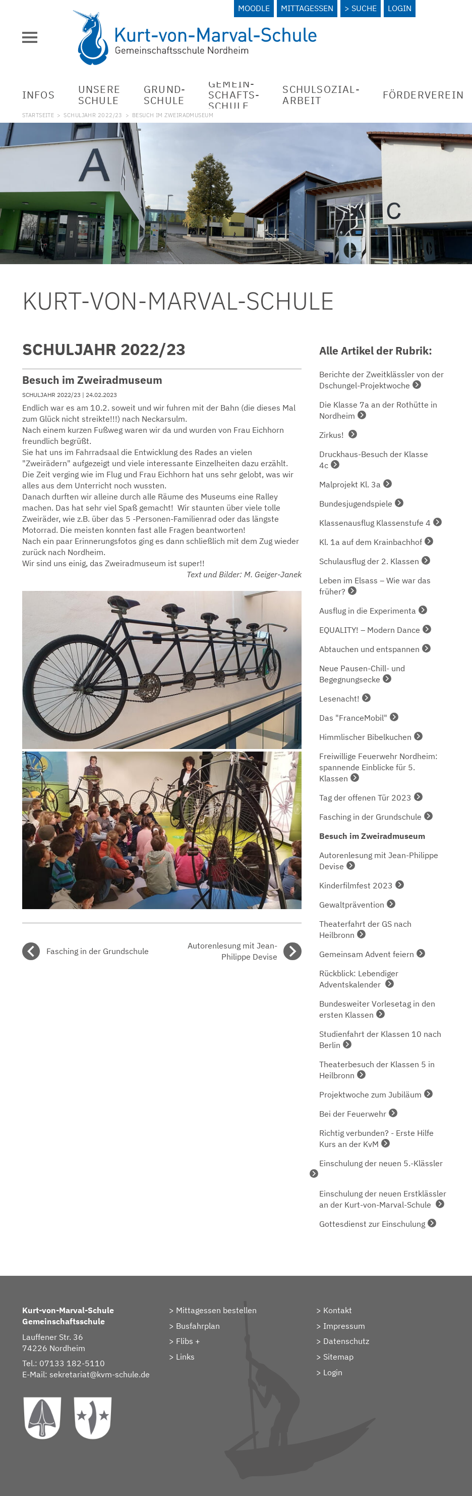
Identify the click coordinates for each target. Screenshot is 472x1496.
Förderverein (423, 95)
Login (399, 8)
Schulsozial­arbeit (320, 94)
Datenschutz (346, 1341)
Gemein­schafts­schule (233, 95)
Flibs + (188, 1341)
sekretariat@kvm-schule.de (99, 1374)
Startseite (38, 115)
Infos (38, 95)
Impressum (344, 1326)
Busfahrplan (198, 1326)
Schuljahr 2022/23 (93, 115)
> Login (329, 1372)
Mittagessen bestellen (216, 1310)
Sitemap (338, 1357)
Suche (364, 8)
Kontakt (337, 1310)
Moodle (254, 8)
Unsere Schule (99, 94)
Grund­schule (164, 94)
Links (185, 1357)
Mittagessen (307, 8)
